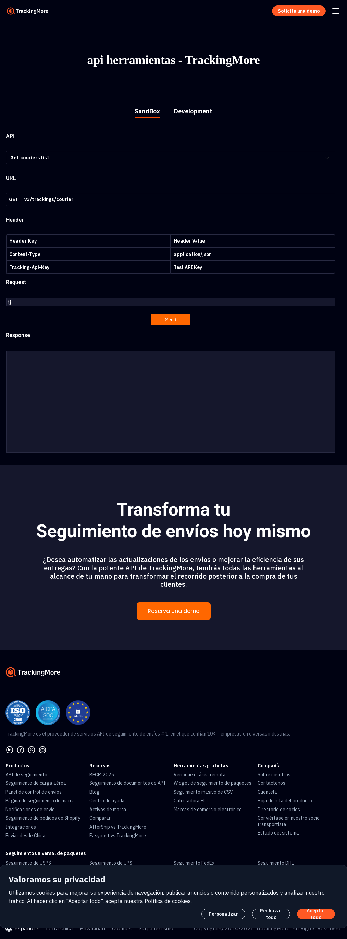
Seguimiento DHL (276, 861)
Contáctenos (271, 781)
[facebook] (20, 747)
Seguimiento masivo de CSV (203, 790)
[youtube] (42, 747)
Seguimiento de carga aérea (35, 781)
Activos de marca (107, 808)
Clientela (267, 790)
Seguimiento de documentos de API (127, 781)
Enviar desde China (25, 834)
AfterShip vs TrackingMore (117, 825)
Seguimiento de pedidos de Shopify (42, 816)
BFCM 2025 (101, 773)
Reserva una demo (174, 609)
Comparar (100, 816)
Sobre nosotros (274, 773)
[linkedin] (9, 747)
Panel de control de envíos (33, 790)
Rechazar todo (271, 914)
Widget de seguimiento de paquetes (212, 781)
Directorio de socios (279, 808)
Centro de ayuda (107, 799)
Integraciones (20, 825)
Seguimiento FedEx (194, 861)
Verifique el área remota (200, 773)
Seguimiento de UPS (110, 861)
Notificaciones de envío (30, 808)
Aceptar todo (316, 914)
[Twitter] (31, 747)
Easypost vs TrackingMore (117, 834)
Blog (94, 790)
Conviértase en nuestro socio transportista (289, 819)
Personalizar (223, 914)
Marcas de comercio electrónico (208, 808)
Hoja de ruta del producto (285, 799)
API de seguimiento (26, 773)
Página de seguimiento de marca (40, 799)
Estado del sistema (278, 831)
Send (170, 319)
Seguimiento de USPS (28, 861)
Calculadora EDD (192, 799)
